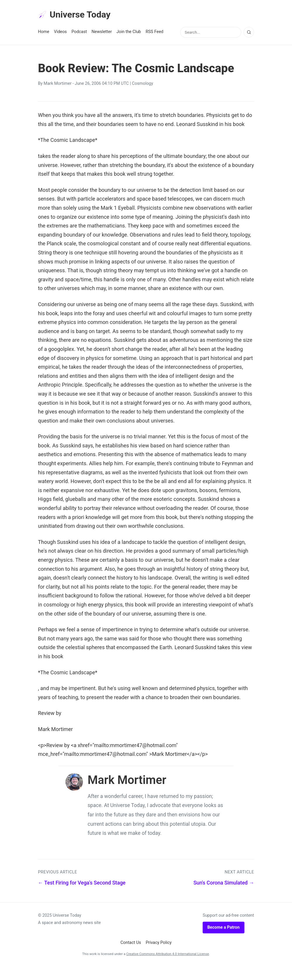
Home (43, 32)
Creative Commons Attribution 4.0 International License (167, 954)
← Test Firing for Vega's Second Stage (82, 884)
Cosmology (142, 84)
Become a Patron (223, 927)
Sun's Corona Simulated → (223, 884)
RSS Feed (155, 32)
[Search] (249, 33)
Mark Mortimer (57, 84)
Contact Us (130, 943)
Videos (60, 32)
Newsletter (102, 32)
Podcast (79, 32)
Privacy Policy (159, 943)
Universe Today (76, 14)
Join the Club (129, 32)
